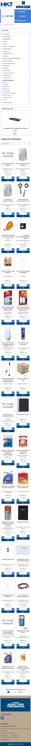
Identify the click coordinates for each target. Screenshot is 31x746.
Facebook (2, 717)
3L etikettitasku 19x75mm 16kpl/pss (8, 164)
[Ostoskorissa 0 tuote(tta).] (27, 7)
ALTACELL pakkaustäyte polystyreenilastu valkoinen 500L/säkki (8, 632)
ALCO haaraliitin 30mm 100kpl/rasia (8, 595)
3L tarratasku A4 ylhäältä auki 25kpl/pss (23, 271)
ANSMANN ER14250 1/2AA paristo (23, 631)
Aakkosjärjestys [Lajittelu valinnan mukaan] (5, 143)
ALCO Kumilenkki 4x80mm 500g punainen (23, 595)
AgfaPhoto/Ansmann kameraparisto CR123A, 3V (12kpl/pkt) (8, 523)
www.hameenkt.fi (5, 739)
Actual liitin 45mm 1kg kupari (23, 379)
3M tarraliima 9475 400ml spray (23, 343)
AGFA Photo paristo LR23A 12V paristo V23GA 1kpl (8, 486)
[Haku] (19, 2)
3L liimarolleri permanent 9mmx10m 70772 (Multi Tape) (8, 237)
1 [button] (14, 133)
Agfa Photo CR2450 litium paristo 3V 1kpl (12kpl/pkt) (23, 452)
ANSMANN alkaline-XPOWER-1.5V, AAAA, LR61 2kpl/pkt (23, 668)
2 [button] (16, 133)
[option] (15, 122)
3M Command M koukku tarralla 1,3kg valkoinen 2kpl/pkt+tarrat (23, 308)
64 (15, 692)
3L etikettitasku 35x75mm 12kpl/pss (23, 164)
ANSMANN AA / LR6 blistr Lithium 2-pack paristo (8, 667)
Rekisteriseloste (11, 744)
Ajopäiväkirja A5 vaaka (8, 559)
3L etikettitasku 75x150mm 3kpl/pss (8, 200)
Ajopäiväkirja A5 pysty (23, 522)
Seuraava (21, 692)
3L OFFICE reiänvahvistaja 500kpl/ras (8, 271)
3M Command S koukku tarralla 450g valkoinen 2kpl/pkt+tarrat (8, 344)
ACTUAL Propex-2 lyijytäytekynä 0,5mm (8, 415)
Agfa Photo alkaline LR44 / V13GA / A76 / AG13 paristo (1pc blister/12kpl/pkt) (8, 452)
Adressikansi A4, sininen (23, 414)
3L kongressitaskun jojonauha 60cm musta (23, 200)
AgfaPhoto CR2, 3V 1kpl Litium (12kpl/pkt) (23, 486)
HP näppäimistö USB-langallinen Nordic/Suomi (15, 128)
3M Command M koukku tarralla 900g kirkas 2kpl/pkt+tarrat (8, 308)
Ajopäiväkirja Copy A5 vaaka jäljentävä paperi (23, 560)
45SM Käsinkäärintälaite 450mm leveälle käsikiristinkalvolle (8, 380)
